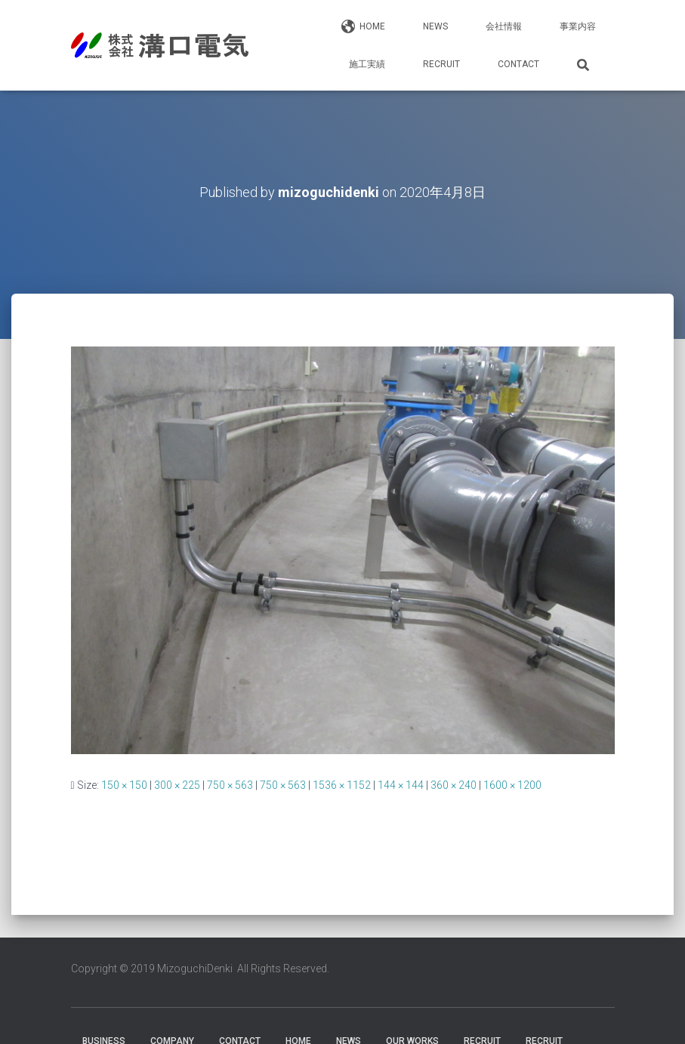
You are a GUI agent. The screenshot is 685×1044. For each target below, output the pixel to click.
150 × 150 (124, 785)
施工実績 (367, 64)
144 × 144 (401, 785)
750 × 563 (230, 785)
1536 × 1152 (342, 785)
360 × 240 (453, 785)
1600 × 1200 (512, 785)
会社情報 (504, 26)
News (435, 26)
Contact (518, 64)
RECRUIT (441, 64)
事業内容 (578, 26)
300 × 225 (177, 785)
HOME (363, 27)
